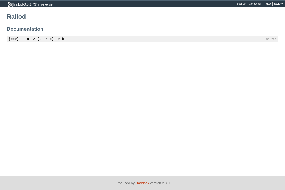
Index (267, 4)
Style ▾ (278, 4)
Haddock (142, 183)
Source (241, 4)
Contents (255, 4)
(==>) (14, 39)
